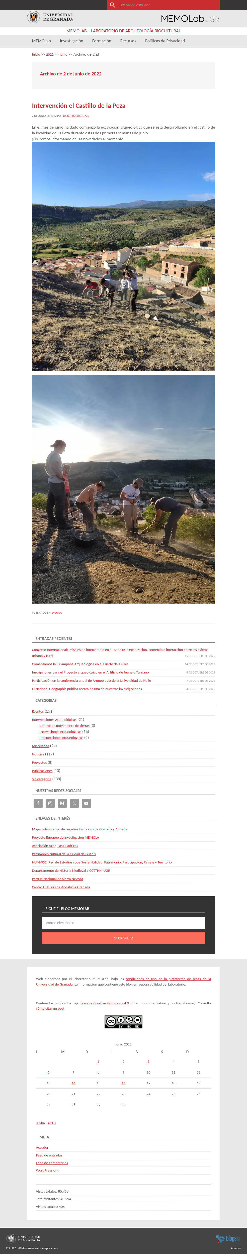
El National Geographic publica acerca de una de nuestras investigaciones (94, 686)
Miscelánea (41, 743)
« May (41, 1120)
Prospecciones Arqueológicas (64, 735)
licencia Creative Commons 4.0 (104, 1000)
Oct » (52, 1120)
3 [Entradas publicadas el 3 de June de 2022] (148, 1059)
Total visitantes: (48, 1196)
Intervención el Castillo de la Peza (66, 104)
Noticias (39, 751)
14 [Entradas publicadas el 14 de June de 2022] (73, 1080)
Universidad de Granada (50, 18)
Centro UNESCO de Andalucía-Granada (65, 884)
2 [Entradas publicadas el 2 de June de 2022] (124, 1059)
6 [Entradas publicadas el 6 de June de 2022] (49, 1070)
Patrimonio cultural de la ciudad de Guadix (68, 851)
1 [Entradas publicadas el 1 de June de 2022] (99, 1059)
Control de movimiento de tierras (68, 723)
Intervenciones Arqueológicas (57, 717)
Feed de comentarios (52, 1160)
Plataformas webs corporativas (38, 1245)
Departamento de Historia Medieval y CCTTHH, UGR (76, 868)
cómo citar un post (50, 1006)
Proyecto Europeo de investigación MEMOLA (70, 834)
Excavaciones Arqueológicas (63, 729)
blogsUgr (228, 1236)
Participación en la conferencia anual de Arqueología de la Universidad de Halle (99, 678)
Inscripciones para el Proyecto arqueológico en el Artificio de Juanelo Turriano (98, 669)
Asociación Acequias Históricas (58, 843)
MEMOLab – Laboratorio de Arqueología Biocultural (123, 30)
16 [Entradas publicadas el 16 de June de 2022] (123, 1080)
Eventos (57, 610)
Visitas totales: (47, 1204)
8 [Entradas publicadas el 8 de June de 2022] (99, 1070)
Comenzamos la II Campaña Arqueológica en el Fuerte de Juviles (86, 661)
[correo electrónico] (123, 920)
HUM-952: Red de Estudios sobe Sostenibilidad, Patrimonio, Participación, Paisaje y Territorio (111, 859)
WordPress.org (47, 1168)
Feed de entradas (49, 1152)
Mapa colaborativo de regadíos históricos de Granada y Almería (86, 826)
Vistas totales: (47, 1189)
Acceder (42, 1145)
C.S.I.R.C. (11, 1245)
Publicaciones (43, 768)
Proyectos (40, 759)
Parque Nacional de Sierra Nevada (61, 876)
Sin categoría (43, 776)
